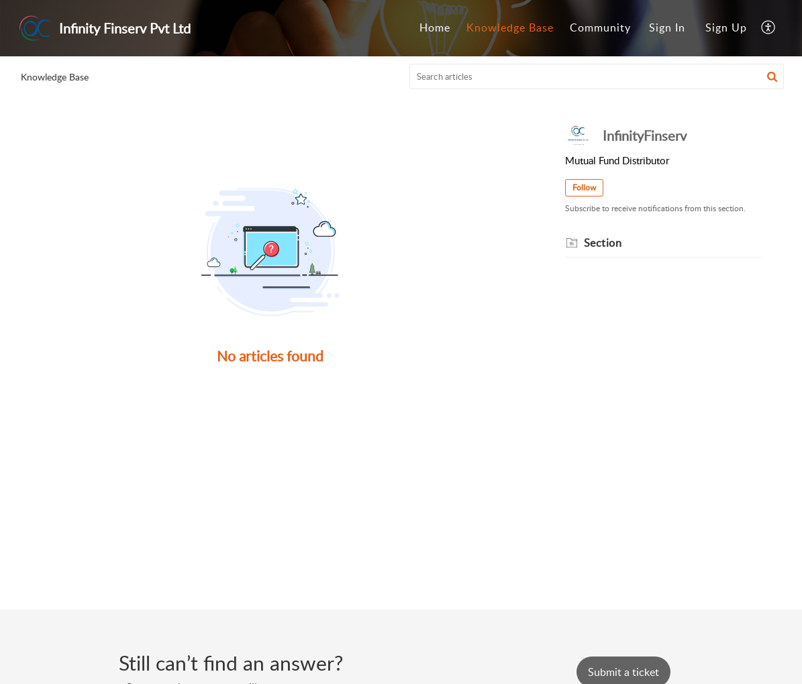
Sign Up (726, 27)
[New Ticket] (623, 672)
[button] (769, 28)
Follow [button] (584, 187)
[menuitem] (435, 28)
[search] (596, 76)
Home (434, 27)
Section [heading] (603, 242)
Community (600, 27)
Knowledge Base (510, 27)
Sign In (667, 27)
